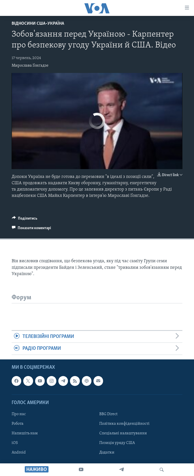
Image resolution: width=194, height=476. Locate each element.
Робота (17, 424)
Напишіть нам (25, 433)
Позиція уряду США (117, 443)
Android (19, 453)
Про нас (19, 414)
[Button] (24, 219)
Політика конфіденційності (124, 424)
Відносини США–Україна (38, 23)
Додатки (106, 453)
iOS (15, 443)
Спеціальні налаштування (123, 433)
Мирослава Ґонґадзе (30, 66)
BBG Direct (108, 414)
